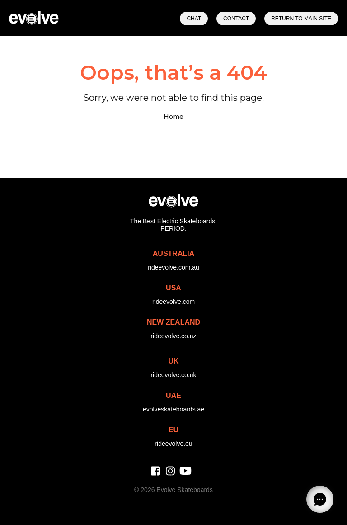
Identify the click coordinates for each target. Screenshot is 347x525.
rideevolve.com (173, 301)
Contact (236, 18)
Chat (194, 18)
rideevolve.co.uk (173, 374)
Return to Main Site (301, 18)
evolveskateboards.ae (173, 409)
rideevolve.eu (173, 443)
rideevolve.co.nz (173, 336)
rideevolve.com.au (173, 267)
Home (173, 117)
